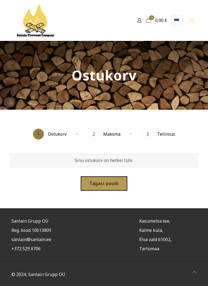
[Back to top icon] (194, 272)
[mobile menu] (192, 20)
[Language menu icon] (178, 20)
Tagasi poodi (104, 183)
